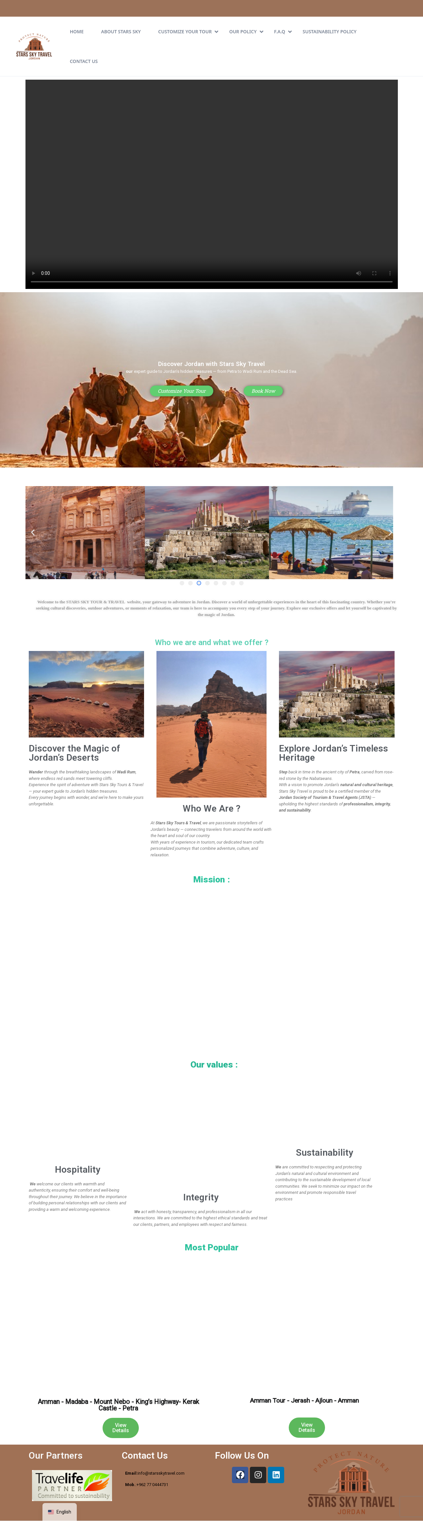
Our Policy (246, 31)
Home (77, 31)
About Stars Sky (121, 31)
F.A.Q (283, 31)
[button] (33, 533)
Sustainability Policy (330, 31)
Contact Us (84, 61)
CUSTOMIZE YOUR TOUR (188, 31)
